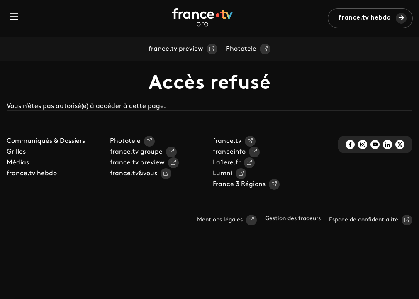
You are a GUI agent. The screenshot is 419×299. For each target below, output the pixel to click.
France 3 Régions (239, 184)
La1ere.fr (227, 162)
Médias (18, 162)
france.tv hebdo (364, 18)
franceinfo (229, 152)
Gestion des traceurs (293, 219)
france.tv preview (176, 49)
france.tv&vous (133, 173)
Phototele (241, 49)
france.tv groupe (136, 152)
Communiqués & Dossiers (46, 141)
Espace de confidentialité (363, 220)
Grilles (16, 152)
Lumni (222, 173)
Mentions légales (220, 220)
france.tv (227, 141)
